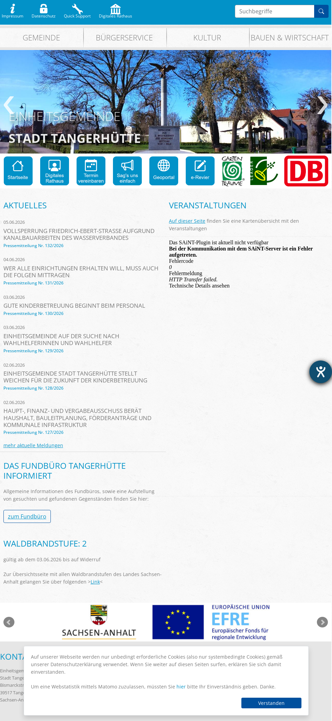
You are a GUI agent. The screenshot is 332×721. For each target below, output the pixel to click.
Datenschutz (44, 14)
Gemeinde (41, 37)
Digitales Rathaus (115, 14)
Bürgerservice (124, 37)
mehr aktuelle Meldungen (33, 445)
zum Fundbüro (27, 516)
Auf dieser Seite (187, 221)
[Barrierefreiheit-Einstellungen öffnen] (320, 371)
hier (181, 686)
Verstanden (271, 703)
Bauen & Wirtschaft (290, 37)
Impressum (12, 14)
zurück (8, 105)
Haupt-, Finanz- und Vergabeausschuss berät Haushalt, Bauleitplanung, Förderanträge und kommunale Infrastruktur (77, 417)
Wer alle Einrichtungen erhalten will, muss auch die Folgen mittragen (81, 271)
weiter (322, 105)
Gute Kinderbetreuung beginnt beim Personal (74, 305)
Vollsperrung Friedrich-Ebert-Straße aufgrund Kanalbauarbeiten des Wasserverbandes (78, 234)
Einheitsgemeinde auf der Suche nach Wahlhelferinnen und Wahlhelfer (61, 339)
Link (95, 581)
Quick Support (77, 14)
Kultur (207, 37)
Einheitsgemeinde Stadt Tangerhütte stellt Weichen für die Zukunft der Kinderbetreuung (75, 376)
